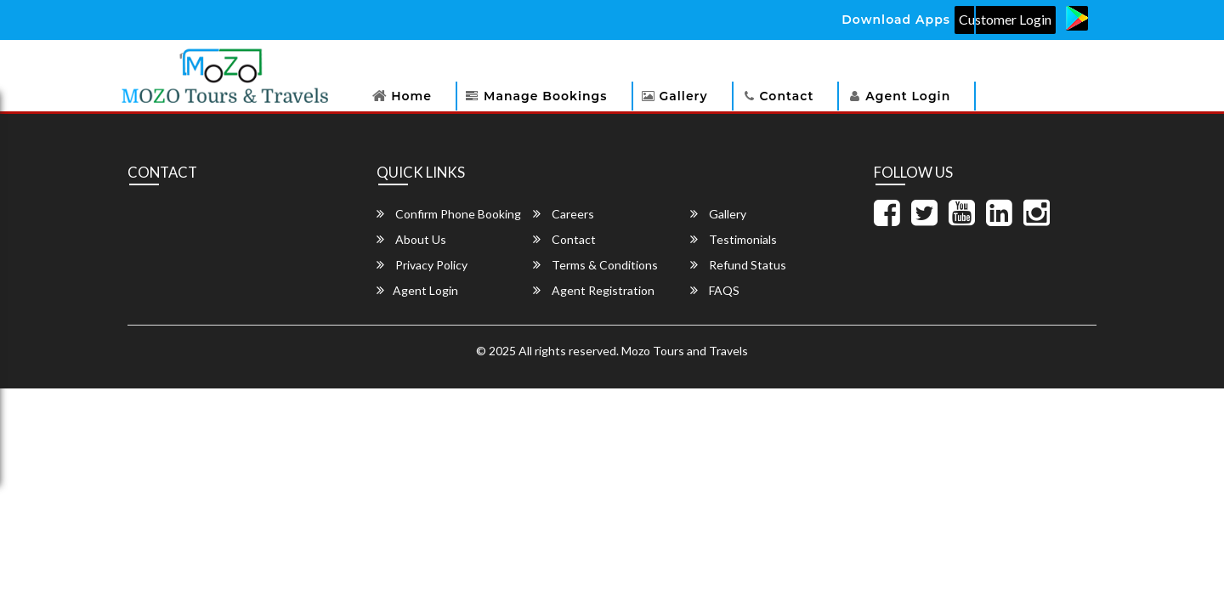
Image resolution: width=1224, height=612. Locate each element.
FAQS (715, 290)
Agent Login (907, 96)
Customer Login (1005, 19)
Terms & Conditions (595, 265)
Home (411, 96)
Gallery (684, 96)
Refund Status (738, 265)
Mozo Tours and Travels (684, 350)
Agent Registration (593, 290)
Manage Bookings (545, 96)
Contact (787, 96)
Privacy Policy (422, 265)
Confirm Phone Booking (449, 214)
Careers (563, 214)
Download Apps (896, 19)
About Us (411, 239)
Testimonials (733, 239)
